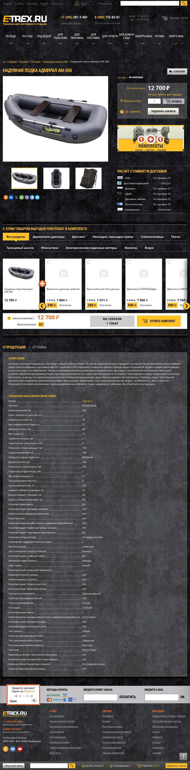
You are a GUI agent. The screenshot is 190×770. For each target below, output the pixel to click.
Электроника (143, 36)
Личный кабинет (112, 747)
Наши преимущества (62, 721)
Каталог (19, 3)
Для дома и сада (126, 36)
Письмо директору (113, 752)
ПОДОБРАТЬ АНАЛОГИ (163, 111)
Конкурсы (158, 747)
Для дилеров (57, 731)
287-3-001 (74, 17)
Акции (156, 731)
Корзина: (148, 766)
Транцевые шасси (20, 248)
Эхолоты (130, 248)
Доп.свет (78, 236)
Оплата (44, 3)
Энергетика (176, 36)
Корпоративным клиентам (65, 747)
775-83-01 (107, 17)
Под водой (44, 36)
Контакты (56, 3)
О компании (57, 716)
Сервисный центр (112, 737)
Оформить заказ (176, 765)
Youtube (20, 749)
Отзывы (157, 752)
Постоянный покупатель (166, 721)
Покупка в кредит (112, 726)
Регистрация (104, 3)
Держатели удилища (49, 236)
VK (13, 749)
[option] (55, 119)
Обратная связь (14, 765)
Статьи (156, 742)
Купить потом (130, 100)
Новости (157, 737)
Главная (7, 3)
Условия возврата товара (116, 731)
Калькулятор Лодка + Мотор (168, 716)
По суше (27, 36)
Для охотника (93, 36)
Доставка (32, 3)
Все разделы (16, 236)
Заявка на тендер (60, 742)
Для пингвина (77, 36)
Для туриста (110, 36)
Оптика (159, 36)
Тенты (175, 236)
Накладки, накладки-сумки (113, 236)
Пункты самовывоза (114, 742)
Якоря (149, 248)
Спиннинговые (152, 236)
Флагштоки (49, 248)
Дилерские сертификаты (64, 726)
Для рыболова (60, 36)
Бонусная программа (165, 726)
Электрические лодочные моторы (91, 248)
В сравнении (120, 765)
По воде (11, 36)
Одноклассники (5, 749)
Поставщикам (58, 737)
